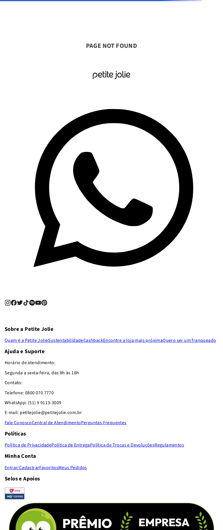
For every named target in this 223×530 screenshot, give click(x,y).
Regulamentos (169, 445)
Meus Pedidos (72, 467)
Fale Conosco (18, 423)
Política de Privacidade (28, 445)
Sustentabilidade (65, 340)
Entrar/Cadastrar (22, 467)
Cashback (93, 340)
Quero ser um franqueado (189, 340)
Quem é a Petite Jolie (26, 340)
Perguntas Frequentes (104, 423)
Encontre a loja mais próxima (133, 340)
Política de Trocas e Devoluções (122, 445)
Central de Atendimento (56, 423)
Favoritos (48, 467)
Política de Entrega (70, 445)
